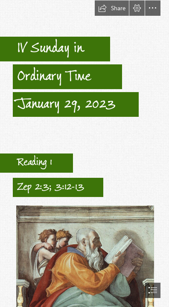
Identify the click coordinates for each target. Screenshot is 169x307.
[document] (84, 153)
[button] (112, 8)
